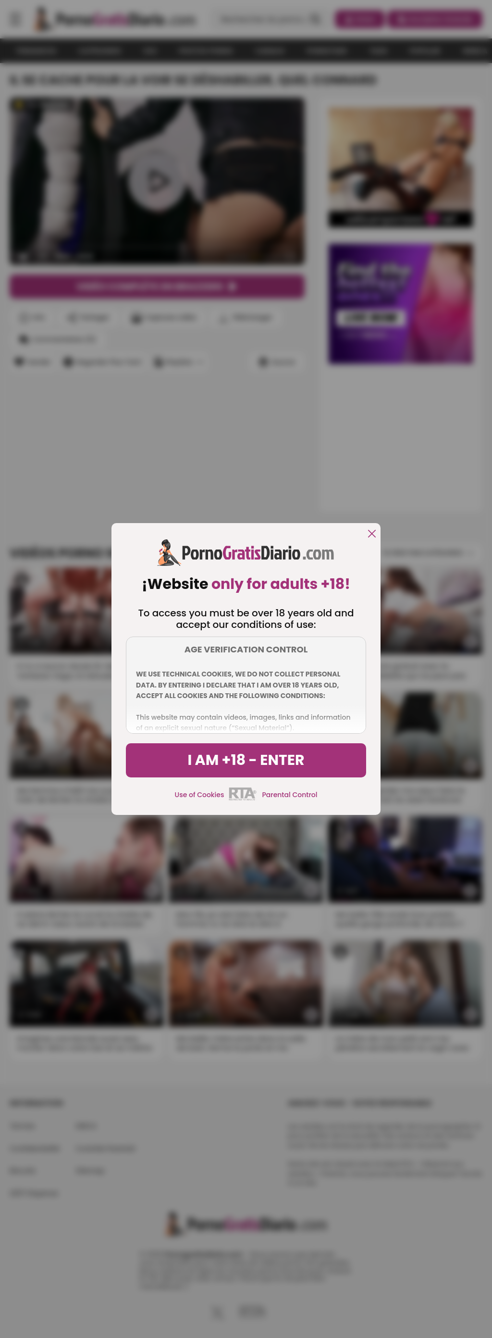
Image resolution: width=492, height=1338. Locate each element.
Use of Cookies (199, 795)
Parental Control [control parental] (289, 795)
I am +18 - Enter (245, 760)
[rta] (243, 799)
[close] (372, 534)
